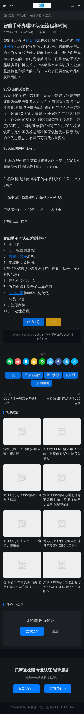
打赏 (53, 322)
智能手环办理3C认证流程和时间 (35, 25)
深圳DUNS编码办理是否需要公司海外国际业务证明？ (62, 586)
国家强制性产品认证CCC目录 (63, 401)
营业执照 (16, 293)
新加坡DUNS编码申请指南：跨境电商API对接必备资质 (62, 453)
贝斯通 (70, 375)
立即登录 (32, 631)
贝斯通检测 (41, 383)
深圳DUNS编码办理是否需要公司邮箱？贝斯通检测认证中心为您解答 (62, 499)
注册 (55, 631)
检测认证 (35, 15)
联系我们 (26, 689)
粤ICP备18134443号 (62, 707)
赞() (53, 32)
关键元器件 (18, 256)
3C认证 (42, 5)
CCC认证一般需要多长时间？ (20, 401)
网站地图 (43, 707)
